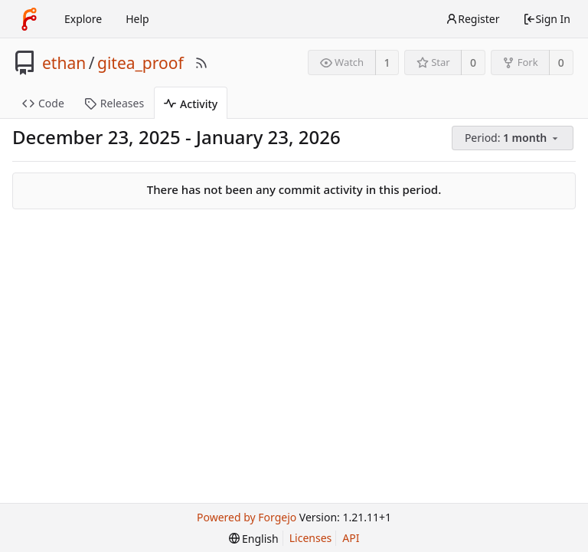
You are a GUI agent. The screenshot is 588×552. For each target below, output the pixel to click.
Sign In (546, 19)
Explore (83, 19)
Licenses (310, 538)
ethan (64, 63)
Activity (190, 104)
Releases (114, 103)
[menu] (514, 138)
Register (472, 19)
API (350, 538)
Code (43, 103)
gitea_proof (140, 63)
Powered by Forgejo (246, 517)
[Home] (29, 19)
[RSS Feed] (201, 63)
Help (137, 19)
